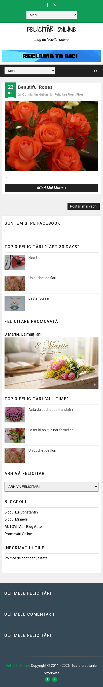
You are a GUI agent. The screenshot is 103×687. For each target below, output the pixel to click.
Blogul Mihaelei (16, 519)
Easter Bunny (39, 298)
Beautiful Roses (35, 87)
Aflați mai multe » (51, 188)
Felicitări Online (51, 29)
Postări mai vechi (83, 206)
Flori (79, 94)
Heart (32, 257)
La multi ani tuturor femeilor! (51, 430)
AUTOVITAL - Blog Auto (23, 527)
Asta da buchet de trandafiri (50, 410)
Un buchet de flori (42, 278)
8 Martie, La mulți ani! (24, 334)
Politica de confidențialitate (26, 558)
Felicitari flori (64, 94)
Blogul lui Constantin (21, 512)
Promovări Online (18, 534)
